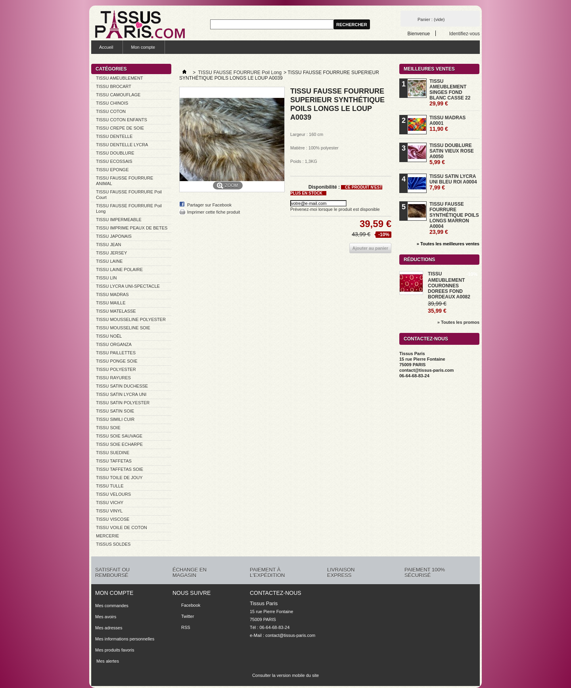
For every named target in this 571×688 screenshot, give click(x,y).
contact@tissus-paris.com (290, 635)
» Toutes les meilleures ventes (448, 243)
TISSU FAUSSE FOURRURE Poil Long (129, 208)
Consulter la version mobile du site (285, 675)
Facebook (190, 605)
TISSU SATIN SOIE (115, 411)
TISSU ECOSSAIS (114, 161)
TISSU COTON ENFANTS (121, 119)
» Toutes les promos (458, 322)
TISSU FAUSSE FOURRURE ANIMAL (124, 181)
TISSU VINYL (109, 510)
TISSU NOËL (109, 336)
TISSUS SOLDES (113, 544)
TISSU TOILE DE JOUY (119, 477)
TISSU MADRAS (112, 294)
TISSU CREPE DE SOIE (120, 128)
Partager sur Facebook (209, 205)
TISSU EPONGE (112, 169)
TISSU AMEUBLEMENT (119, 78)
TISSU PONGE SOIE (117, 361)
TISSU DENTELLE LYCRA (122, 144)
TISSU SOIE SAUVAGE (119, 436)
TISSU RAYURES (113, 377)
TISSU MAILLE (111, 302)
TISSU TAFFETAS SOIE (119, 469)
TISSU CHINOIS (112, 103)
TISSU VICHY (109, 502)
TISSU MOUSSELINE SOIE (123, 327)
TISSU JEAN (108, 244)
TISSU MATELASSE (116, 311)
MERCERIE (107, 535)
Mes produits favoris (114, 650)
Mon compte (143, 47)
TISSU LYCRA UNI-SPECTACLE (128, 286)
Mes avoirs (105, 616)
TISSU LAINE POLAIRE (119, 269)
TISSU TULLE (110, 486)
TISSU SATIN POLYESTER (122, 402)
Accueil (106, 47)
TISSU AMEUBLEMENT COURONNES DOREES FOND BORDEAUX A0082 (449, 285)
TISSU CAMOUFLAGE (118, 94)
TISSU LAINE (109, 261)
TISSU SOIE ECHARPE (119, 444)
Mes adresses (108, 627)
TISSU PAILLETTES (116, 352)
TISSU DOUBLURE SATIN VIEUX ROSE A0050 (451, 154)
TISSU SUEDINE (112, 452)
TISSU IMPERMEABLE (119, 219)
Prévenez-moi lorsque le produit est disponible (335, 209)
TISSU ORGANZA (114, 344)
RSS (185, 627)
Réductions (419, 259)
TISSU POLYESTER (116, 369)
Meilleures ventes (429, 69)
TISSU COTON (111, 111)
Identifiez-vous (464, 33)
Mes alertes (107, 661)
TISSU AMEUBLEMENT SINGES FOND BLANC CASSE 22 (449, 92)
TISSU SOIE (108, 427)
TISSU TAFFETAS (114, 461)
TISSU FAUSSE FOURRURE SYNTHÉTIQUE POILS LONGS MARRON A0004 (454, 218)
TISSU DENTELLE (114, 136)
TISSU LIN (106, 277)
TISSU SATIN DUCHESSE (122, 386)
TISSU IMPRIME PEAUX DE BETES (131, 228)
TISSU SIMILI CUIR (115, 419)
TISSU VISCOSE (112, 519)
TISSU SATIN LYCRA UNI (121, 394)
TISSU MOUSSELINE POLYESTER (131, 319)
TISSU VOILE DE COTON (121, 527)
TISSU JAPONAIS (114, 236)
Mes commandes (111, 605)
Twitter (187, 616)
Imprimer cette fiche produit (213, 212)
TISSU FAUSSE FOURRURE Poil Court (129, 194)
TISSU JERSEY (111, 252)
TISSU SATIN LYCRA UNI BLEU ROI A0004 (453, 182)
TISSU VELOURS (113, 494)
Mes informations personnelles (124, 638)
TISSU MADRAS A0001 (447, 123)
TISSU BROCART (113, 86)
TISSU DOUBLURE (115, 153)
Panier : (431, 19)
